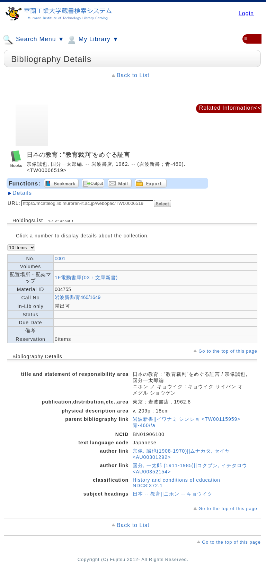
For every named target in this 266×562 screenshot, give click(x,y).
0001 (60, 258)
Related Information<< (230, 108)
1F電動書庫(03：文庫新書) (86, 277)
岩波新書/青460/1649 (77, 297)
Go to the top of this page (227, 351)
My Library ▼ (92, 40)
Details (22, 193)
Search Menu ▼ (33, 40)
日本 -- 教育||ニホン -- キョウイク (173, 494)
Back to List (133, 75)
